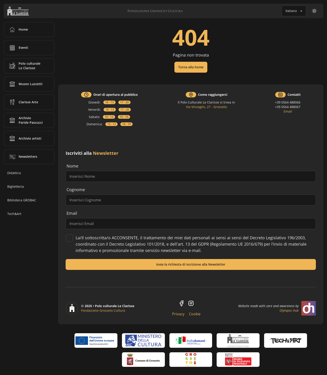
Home (18, 29)
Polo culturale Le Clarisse (24, 65)
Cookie (195, 313)
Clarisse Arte (23, 102)
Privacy (178, 313)
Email (288, 111)
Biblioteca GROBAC (21, 200)
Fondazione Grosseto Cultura (103, 310)
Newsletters (22, 156)
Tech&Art (14, 214)
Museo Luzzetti (25, 84)
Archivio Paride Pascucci (25, 120)
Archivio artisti (24, 138)
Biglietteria (15, 186)
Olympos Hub (289, 310)
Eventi (18, 47)
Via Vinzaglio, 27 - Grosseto (206, 107)
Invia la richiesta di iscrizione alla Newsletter (190, 264)
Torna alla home (190, 67)
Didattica (14, 173)
